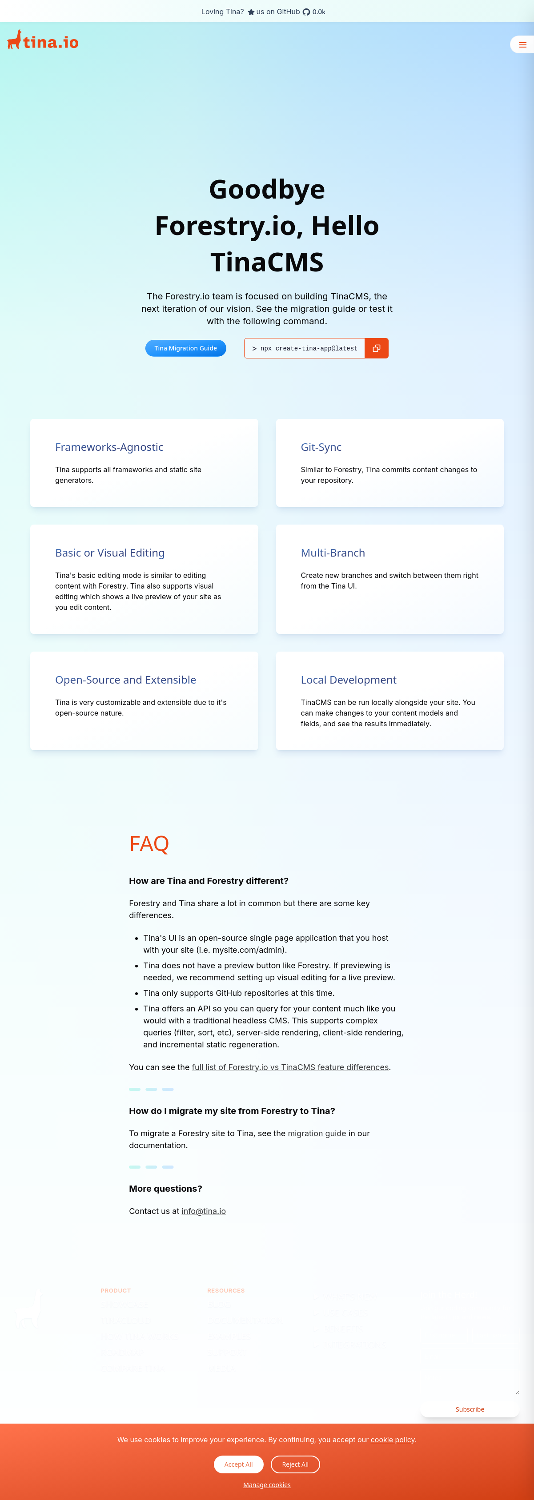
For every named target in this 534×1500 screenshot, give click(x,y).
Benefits (343, 1328)
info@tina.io (203, 1210)
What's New (350, 1296)
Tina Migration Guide (186, 348)
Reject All (295, 1464)
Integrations (354, 1344)
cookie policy (393, 1439)
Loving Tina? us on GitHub (263, 12)
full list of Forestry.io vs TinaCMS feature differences (291, 1067)
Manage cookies (267, 1484)
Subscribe (470, 1409)
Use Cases (345, 1312)
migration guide (317, 1133)
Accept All (239, 1464)
